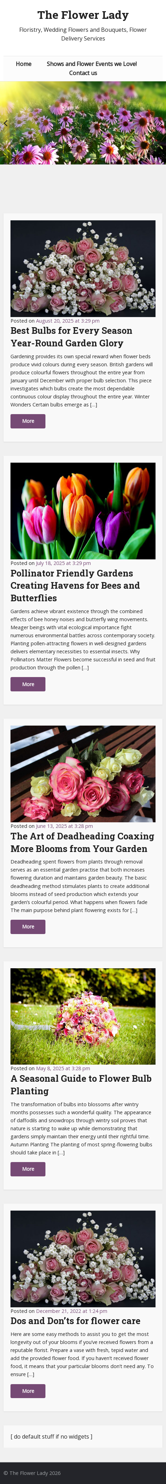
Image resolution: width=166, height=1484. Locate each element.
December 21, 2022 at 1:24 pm (71, 1311)
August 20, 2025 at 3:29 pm (68, 320)
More (28, 421)
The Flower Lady (83, 14)
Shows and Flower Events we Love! (92, 64)
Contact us (83, 73)
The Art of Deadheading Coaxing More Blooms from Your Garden (82, 842)
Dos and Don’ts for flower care (75, 1321)
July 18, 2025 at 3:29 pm (63, 563)
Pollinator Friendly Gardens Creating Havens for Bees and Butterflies (75, 585)
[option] (83, 122)
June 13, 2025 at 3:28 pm (64, 826)
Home (23, 64)
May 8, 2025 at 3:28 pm (63, 1068)
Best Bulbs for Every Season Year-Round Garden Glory (71, 336)
